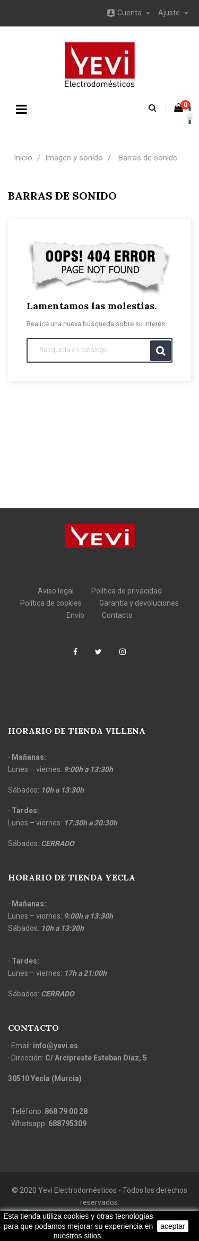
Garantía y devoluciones (139, 603)
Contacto (117, 615)
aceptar (172, 1226)
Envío (75, 615)
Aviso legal (56, 591)
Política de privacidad (126, 591)
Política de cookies (51, 603)
